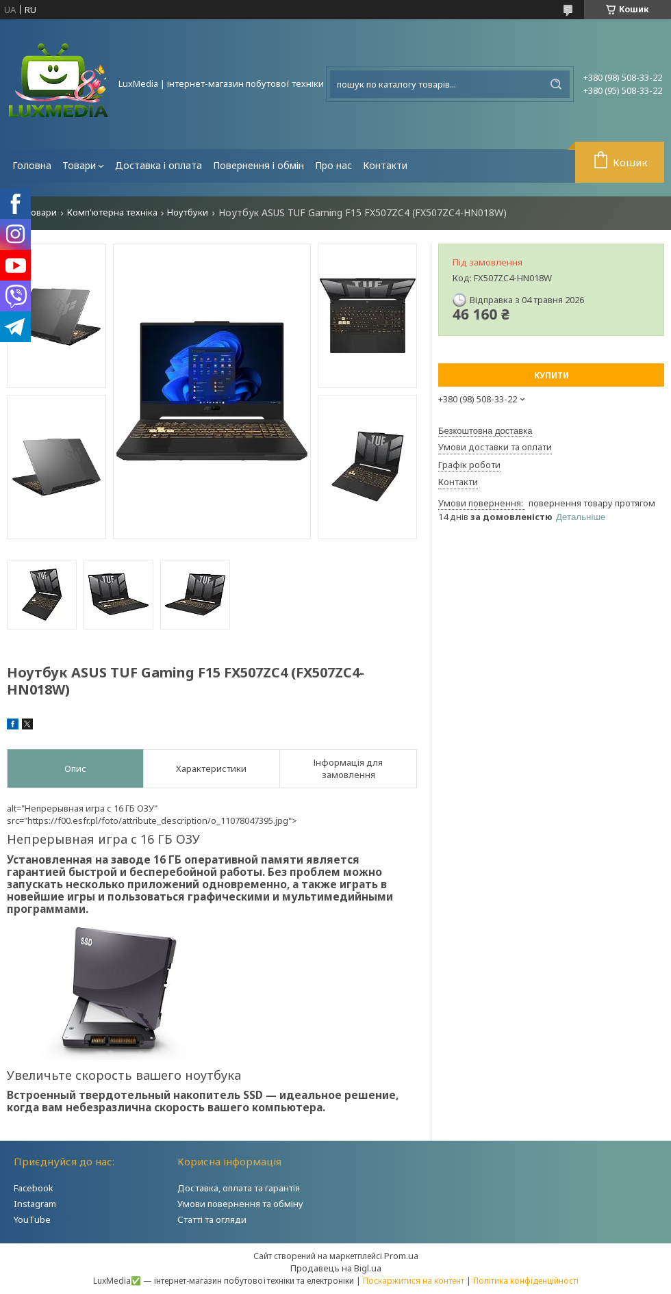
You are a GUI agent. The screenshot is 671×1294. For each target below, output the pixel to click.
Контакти (385, 165)
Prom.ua (401, 1256)
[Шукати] (556, 84)
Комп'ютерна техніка (112, 212)
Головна (31, 165)
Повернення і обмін (258, 165)
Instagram (35, 1204)
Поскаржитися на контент (413, 1280)
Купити (551, 375)
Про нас (333, 165)
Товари (79, 165)
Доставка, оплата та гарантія (238, 1188)
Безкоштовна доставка (485, 431)
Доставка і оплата (158, 165)
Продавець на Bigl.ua (335, 1268)
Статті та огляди (211, 1219)
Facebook (33, 1188)
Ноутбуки (187, 212)
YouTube (32, 1219)
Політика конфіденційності (526, 1280)
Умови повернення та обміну (240, 1204)
